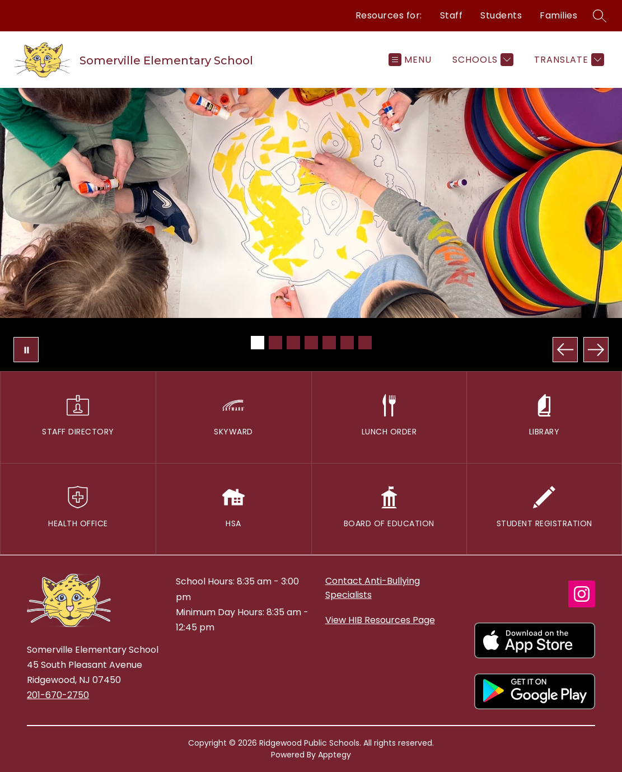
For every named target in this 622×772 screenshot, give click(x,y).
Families (558, 15)
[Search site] (599, 15)
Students (501, 15)
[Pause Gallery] (26, 349)
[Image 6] (347, 342)
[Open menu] (410, 60)
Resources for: (389, 15)
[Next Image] (596, 349)
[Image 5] (329, 342)
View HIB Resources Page (380, 620)
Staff (451, 15)
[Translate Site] (567, 60)
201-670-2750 (58, 695)
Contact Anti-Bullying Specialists (372, 587)
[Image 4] (311, 342)
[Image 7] (365, 342)
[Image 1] (257, 342)
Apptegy (334, 754)
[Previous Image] (565, 349)
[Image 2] (275, 342)
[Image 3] (293, 342)
